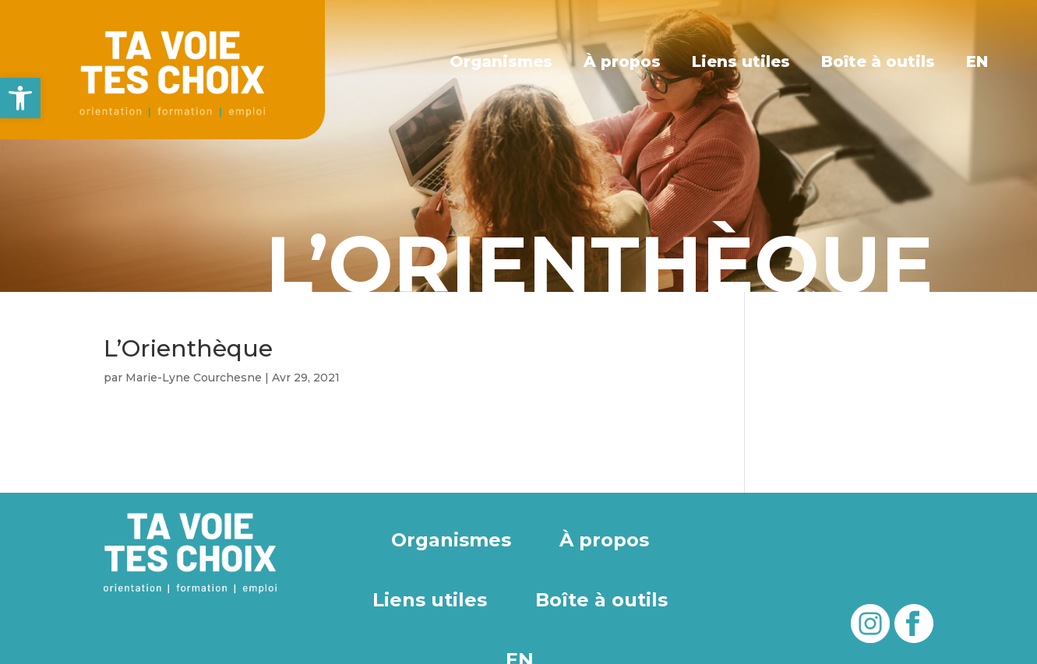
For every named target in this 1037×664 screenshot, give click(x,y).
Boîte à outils (878, 61)
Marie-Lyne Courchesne (193, 378)
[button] (20, 98)
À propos (622, 61)
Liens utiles (741, 61)
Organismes (501, 61)
